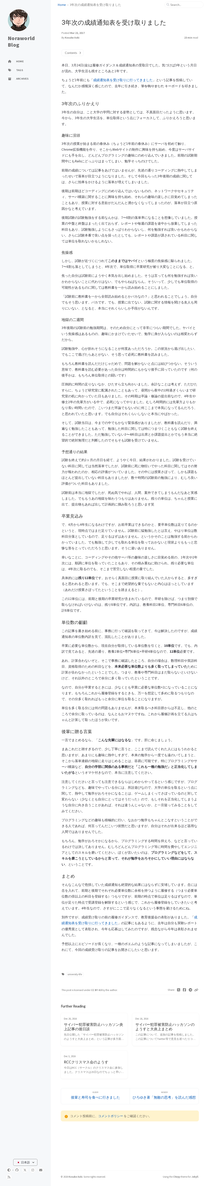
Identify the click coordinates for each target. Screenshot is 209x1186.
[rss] (9, 1177)
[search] (185, 5)
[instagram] (32, 1170)
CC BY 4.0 (96, 990)
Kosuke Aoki (72, 37)
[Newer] (164, 1096)
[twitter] (25, 1170)
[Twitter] (178, 990)
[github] (17, 1170)
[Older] (95, 1096)
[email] (40, 1170)
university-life (75, 974)
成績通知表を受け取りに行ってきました (123, 80)
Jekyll (194, 1176)
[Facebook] (184, 990)
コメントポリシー (110, 1116)
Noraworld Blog (21, 41)
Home (62, 5)
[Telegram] (190, 990)
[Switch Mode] (9, 1170)
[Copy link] (196, 990)
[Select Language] (25, 1162)
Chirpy (176, 1176)
